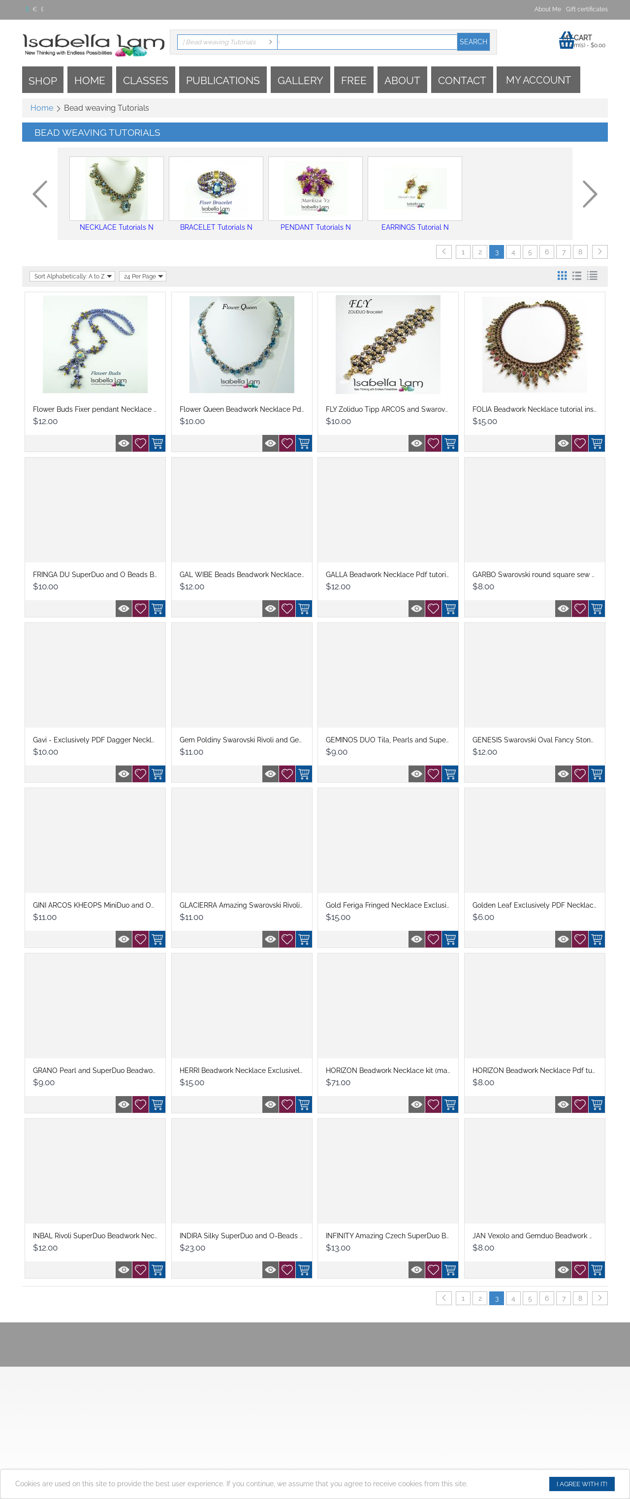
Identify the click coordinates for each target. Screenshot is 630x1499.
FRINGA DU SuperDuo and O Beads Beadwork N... (113, 575)
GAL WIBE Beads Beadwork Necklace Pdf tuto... (257, 575)
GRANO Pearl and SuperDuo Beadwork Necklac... (112, 1070)
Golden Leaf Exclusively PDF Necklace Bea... (544, 905)
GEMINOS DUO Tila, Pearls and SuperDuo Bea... (403, 740)
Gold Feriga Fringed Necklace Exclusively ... (396, 905)
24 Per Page (143, 276)
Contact (462, 80)
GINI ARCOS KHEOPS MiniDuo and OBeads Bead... (113, 905)
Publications (223, 80)
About (402, 80)
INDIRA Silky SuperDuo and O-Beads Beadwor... (256, 1236)
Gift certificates (587, 9)
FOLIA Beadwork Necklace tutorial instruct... (542, 409)
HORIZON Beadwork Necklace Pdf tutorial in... (546, 1070)
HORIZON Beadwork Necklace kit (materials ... (399, 1070)
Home (89, 80)
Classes (145, 80)
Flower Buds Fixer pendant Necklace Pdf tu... (105, 409)
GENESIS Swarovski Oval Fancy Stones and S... (547, 740)
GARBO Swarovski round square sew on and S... (548, 575)
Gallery (300, 80)
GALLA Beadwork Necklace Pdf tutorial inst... (398, 575)
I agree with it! (582, 1484)
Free (354, 80)
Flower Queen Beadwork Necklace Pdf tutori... (253, 409)
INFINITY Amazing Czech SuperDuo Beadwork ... (403, 1236)
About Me (548, 9)
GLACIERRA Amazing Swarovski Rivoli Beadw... (254, 905)
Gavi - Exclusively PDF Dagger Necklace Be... (105, 740)
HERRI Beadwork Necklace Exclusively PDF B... (255, 1070)
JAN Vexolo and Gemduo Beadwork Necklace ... (549, 1236)
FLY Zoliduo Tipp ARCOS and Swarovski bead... (401, 409)
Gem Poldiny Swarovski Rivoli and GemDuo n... (254, 740)
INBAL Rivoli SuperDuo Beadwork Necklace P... (107, 1236)
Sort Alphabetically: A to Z (73, 276)
